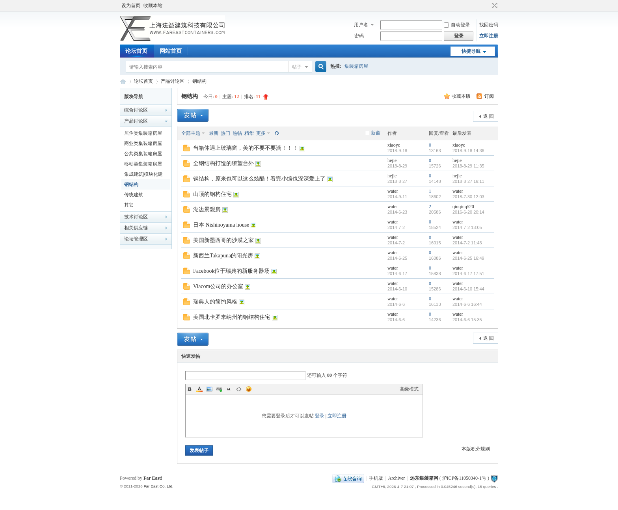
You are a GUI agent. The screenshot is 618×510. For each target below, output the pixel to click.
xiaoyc (393, 145)
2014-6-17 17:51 (468, 273)
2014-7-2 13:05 (467, 227)
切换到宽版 (493, 5)
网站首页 (171, 51)
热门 (225, 133)
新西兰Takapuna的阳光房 (223, 256)
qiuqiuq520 (463, 206)
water (392, 191)
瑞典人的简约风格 (215, 302)
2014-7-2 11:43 (467, 242)
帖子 (297, 67)
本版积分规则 (476, 449)
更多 (261, 133)
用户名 (361, 25)
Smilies (249, 389)
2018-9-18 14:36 (468, 150)
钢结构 (199, 81)
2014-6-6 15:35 (467, 319)
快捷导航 (471, 51)
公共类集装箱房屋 (143, 153)
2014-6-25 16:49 (468, 258)
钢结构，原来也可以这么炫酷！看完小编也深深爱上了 (259, 179)
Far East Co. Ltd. (158, 486)
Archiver (396, 478)
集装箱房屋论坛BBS (123, 81)
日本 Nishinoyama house (221, 225)
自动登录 (457, 25)
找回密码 (488, 25)
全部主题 (190, 133)
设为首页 (130, 5)
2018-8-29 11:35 (468, 166)
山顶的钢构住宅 (212, 194)
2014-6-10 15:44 (468, 289)
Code (239, 389)
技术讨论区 (136, 217)
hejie (391, 160)
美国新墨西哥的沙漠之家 (223, 240)
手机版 (376, 478)
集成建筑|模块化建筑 (143, 175)
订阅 (489, 96)
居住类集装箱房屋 (143, 133)
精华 (249, 133)
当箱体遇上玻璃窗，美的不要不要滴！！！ (245, 148)
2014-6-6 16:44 (467, 304)
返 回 (488, 116)
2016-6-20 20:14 (468, 212)
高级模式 (409, 389)
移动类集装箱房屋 (143, 164)
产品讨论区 (172, 81)
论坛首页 (136, 51)
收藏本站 (152, 5)
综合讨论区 (136, 110)
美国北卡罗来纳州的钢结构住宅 (231, 317)
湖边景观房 (207, 209)
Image (209, 389)
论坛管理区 (136, 239)
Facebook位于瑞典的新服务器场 (231, 271)
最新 (213, 133)
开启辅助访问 (487, 5)
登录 (319, 416)
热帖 (237, 133)
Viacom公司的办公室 (218, 286)
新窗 (375, 133)
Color (199, 389)
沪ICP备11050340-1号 (464, 478)
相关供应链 (136, 228)
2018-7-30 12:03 (468, 196)
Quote (229, 389)
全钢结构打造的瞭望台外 (223, 163)
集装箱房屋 (356, 66)
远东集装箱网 (424, 478)
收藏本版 (462, 96)
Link (219, 389)
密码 (359, 36)
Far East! (152, 478)
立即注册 (488, 36)
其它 (129, 205)
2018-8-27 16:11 (468, 181)
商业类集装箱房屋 (143, 143)
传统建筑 (133, 194)
